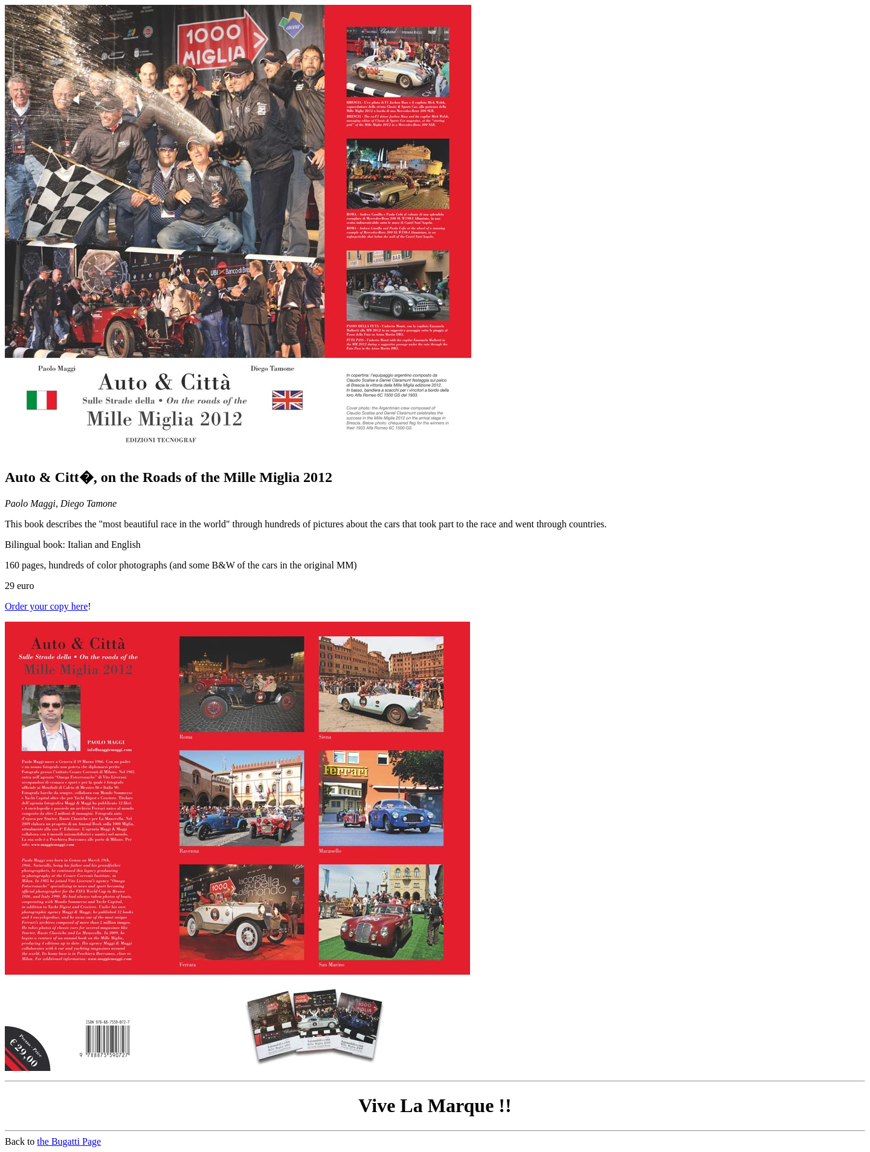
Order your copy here (46, 606)
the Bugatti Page (69, 1141)
